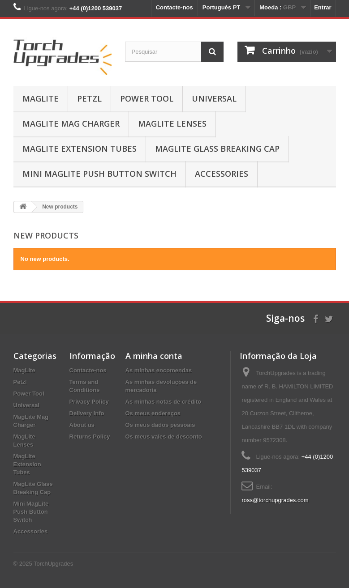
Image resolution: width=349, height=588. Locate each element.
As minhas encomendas (158, 370)
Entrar (322, 7)
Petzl (89, 98)
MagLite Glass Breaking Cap (217, 148)
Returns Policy (89, 436)
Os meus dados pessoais (160, 425)
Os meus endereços (153, 413)
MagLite (40, 98)
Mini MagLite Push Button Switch (99, 173)
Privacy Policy (89, 401)
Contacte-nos (174, 7)
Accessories (221, 173)
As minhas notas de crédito (163, 401)
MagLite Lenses (172, 123)
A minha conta (153, 355)
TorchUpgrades (53, 563)
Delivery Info (86, 413)
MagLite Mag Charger (71, 123)
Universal (214, 98)
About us (82, 425)
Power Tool (146, 98)
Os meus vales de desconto (163, 436)
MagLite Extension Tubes (79, 148)
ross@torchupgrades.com (274, 500)
